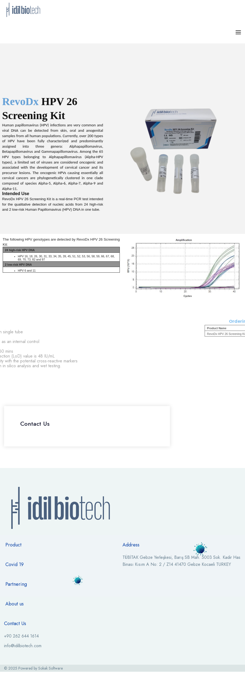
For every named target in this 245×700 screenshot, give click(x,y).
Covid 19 (14, 564)
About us (14, 603)
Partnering (16, 584)
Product (13, 544)
